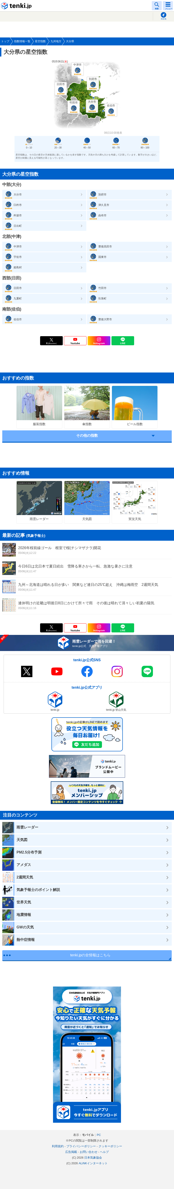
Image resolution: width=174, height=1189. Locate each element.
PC (99, 1135)
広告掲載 (71, 1152)
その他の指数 (87, 435)
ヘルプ (104, 1152)
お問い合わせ (88, 1152)
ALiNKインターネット (93, 1163)
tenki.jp (17, 5)
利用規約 (58, 1146)
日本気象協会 (93, 1157)
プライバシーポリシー (81, 1146)
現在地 (163, 19)
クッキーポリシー (110, 1146)
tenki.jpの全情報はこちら (90, 955)
